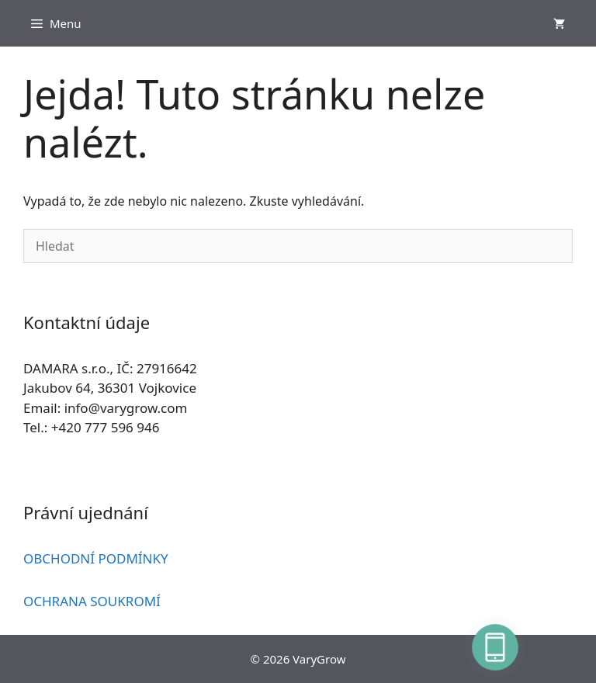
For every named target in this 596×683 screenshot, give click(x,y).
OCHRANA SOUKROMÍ (92, 601)
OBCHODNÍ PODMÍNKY (95, 558)
